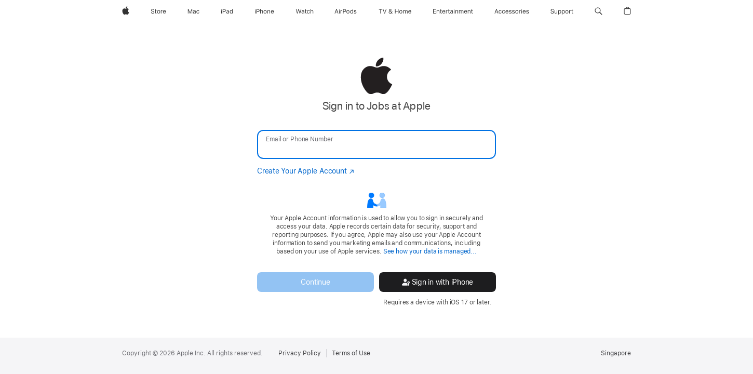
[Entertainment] (453, 11)
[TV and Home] (395, 11)
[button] (598, 11)
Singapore (616, 353)
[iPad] (227, 11)
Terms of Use (351, 353)
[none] (376, 182)
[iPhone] (264, 11)
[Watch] (304, 11)
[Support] (561, 11)
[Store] (158, 11)
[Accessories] (511, 11)
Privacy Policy (299, 353)
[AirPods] (345, 11)
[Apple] (125, 11)
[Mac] (193, 11)
